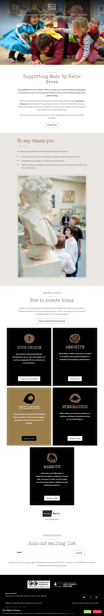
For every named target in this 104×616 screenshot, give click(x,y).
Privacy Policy (70, 613)
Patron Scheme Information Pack (52, 321)
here (69, 311)
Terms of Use (62, 565)
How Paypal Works (52, 519)
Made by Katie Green (52, 7)
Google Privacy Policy (47, 565)
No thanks (97, 611)
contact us (46, 311)
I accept (87, 611)
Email (19, 552)
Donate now (52, 124)
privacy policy (29, 562)
